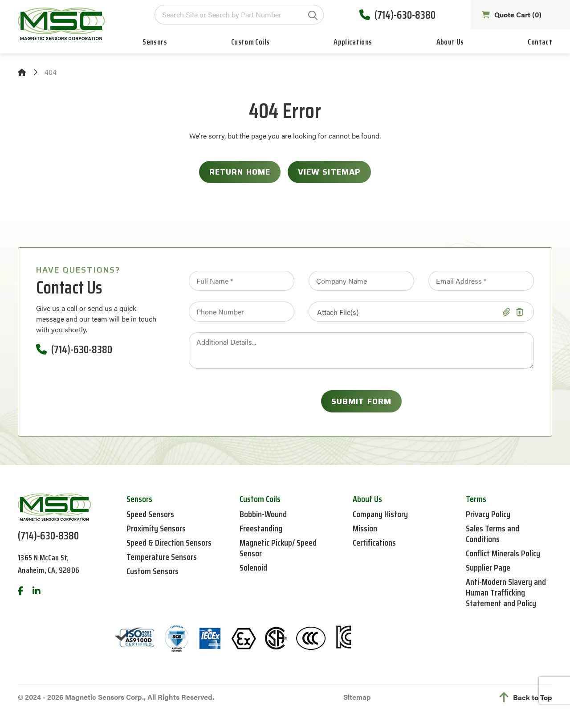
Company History (380, 514)
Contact (540, 42)
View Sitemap (329, 172)
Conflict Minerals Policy (503, 553)
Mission (365, 528)
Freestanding (261, 528)
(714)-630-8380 (397, 14)
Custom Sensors (152, 571)
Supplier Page (488, 567)
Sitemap (357, 697)
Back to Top (526, 697)
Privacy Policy (488, 514)
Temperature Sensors (161, 557)
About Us (450, 42)
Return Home (239, 172)
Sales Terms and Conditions (492, 533)
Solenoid (253, 567)
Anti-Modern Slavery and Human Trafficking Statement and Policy (506, 592)
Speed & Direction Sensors (169, 542)
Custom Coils (250, 42)
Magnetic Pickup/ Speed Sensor (278, 547)
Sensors (154, 42)
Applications (353, 42)
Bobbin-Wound (263, 514)
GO (312, 15)
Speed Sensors (150, 514)
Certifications (374, 542)
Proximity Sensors (156, 528)
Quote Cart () (512, 14)
